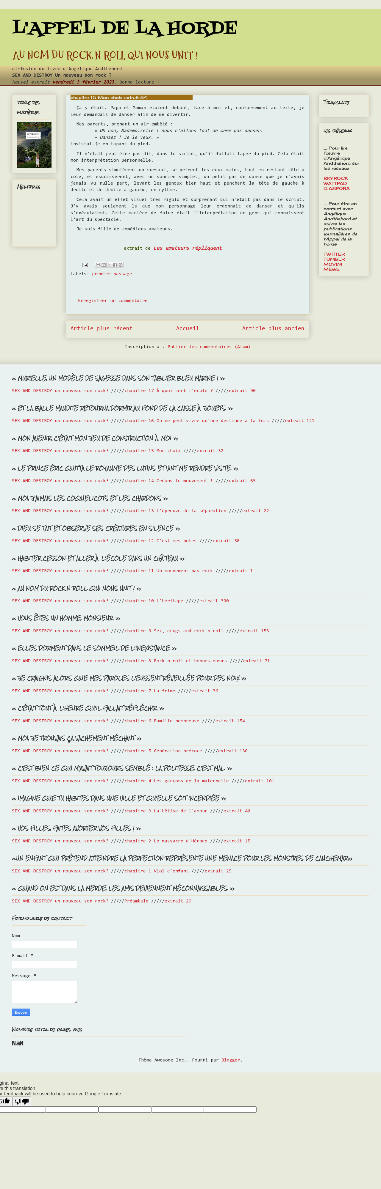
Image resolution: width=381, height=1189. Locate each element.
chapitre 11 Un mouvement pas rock (168, 571)
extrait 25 (218, 871)
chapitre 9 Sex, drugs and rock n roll (174, 631)
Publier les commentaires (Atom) (209, 347)
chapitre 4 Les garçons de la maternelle (176, 781)
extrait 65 (242, 481)
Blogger (230, 1060)
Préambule (136, 901)
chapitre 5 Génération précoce (163, 751)
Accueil (187, 329)
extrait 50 (226, 541)
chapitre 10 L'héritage (153, 601)
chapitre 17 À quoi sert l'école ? (168, 391)
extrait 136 (233, 751)
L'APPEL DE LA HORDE (125, 29)
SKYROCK (336, 178)
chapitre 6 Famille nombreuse (161, 721)
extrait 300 (214, 601)
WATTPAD (335, 183)
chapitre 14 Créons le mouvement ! (168, 481)
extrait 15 (237, 841)
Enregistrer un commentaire (113, 300)
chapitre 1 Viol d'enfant (156, 871)
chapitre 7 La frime (149, 691)
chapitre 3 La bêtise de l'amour (165, 811)
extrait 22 (255, 511)
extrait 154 (230, 721)
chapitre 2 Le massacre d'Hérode (165, 841)
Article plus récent (102, 329)
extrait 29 (178, 901)
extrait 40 (237, 811)
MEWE (332, 269)
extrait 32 (210, 451)
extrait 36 (204, 691)
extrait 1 (241, 571)
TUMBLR (334, 259)
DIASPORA (337, 188)
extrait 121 (300, 421)
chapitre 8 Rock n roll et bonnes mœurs (175, 661)
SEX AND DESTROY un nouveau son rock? (60, 391)
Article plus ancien (273, 329)
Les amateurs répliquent (187, 248)
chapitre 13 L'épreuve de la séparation (175, 511)
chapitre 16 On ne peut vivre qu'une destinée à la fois (196, 421)
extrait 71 (256, 661)
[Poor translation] (21, 1101)
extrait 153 (254, 631)
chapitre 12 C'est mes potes (160, 541)
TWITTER (334, 254)
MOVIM (333, 264)
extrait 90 (242, 391)
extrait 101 (259, 781)
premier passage (112, 274)
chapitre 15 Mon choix (152, 451)
